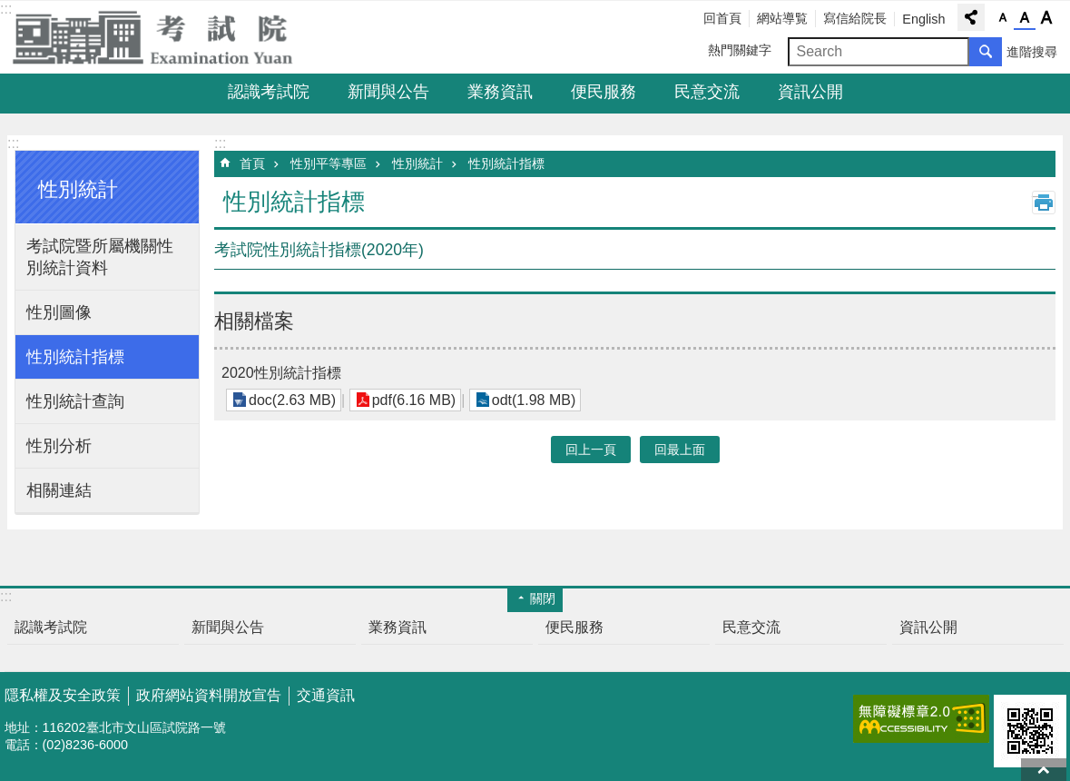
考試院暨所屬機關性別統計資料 (99, 257)
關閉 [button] (542, 598)
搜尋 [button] (985, 51)
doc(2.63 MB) (292, 400)
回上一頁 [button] (590, 449)
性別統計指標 (75, 357)
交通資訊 (326, 695)
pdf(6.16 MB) (414, 400)
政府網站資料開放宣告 (208, 695)
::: (13, 143)
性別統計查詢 (75, 401)
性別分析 (59, 446)
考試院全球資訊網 (163, 37)
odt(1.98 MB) (533, 400)
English (923, 19)
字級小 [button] (1003, 18)
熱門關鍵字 (739, 50)
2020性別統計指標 (281, 373)
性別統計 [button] (78, 189)
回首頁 (722, 18)
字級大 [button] (1046, 18)
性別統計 (417, 163)
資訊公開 (810, 92)
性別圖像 (59, 312)
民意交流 (707, 92)
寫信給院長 (855, 18)
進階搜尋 (1031, 51)
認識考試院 (268, 92)
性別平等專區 (328, 163)
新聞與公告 (388, 92)
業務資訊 (500, 92)
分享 (971, 17)
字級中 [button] (1025, 18)
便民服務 (603, 92)
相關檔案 (254, 321)
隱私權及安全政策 (63, 695)
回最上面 (1043, 769)
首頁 (252, 163)
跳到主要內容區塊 (9, 9)
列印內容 (1043, 202)
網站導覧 (782, 18)
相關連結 (59, 490)
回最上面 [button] (679, 449)
